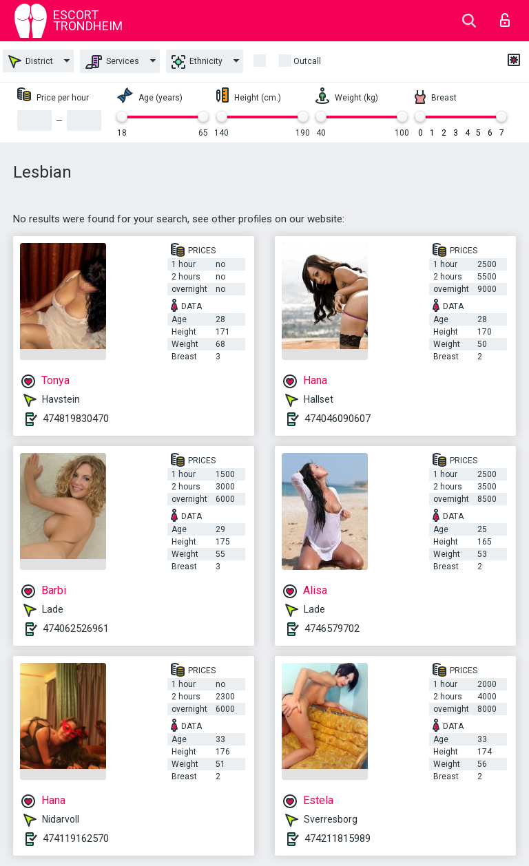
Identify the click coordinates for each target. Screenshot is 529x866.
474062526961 (76, 628)
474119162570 (76, 838)
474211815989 (337, 838)
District (30, 61)
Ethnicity (197, 62)
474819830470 (76, 418)
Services (112, 62)
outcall (307, 61)
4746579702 (332, 628)
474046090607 (337, 418)
